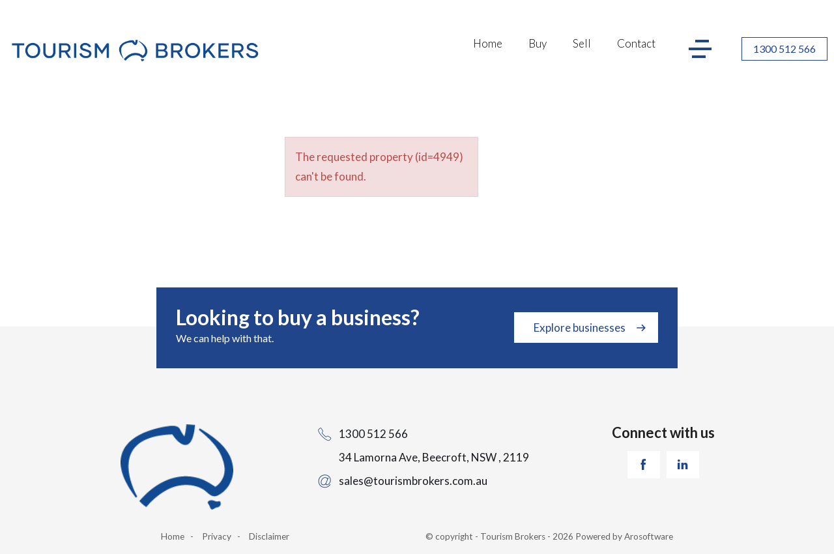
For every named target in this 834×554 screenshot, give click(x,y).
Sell (582, 43)
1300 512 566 (784, 48)
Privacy (216, 536)
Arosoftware (648, 536)
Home (487, 43)
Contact (636, 43)
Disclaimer (269, 536)
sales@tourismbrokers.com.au (413, 481)
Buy (537, 43)
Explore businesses (580, 327)
